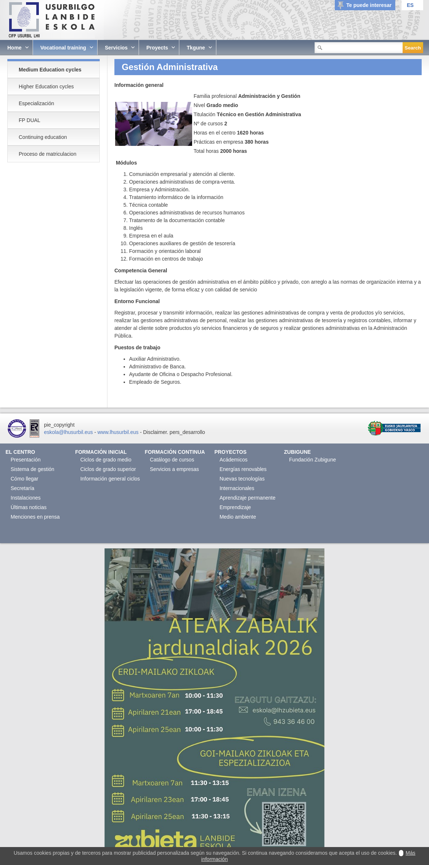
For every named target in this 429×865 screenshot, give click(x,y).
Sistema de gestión (32, 469)
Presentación (26, 460)
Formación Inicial (101, 452)
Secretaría (22, 488)
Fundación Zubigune (312, 460)
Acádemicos (233, 460)
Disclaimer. (155, 432)
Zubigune (297, 452)
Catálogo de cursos (172, 460)
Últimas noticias (29, 507)
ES (410, 5)
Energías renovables (243, 469)
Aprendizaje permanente (248, 498)
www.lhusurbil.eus (118, 432)
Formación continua (175, 452)
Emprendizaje (235, 507)
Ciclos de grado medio (105, 460)
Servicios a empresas (174, 469)
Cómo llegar (24, 479)
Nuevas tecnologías (242, 479)
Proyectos (230, 452)
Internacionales (237, 488)
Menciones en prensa (35, 517)
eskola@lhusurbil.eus (68, 432)
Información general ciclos (110, 479)
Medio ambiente (238, 517)
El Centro (20, 452)
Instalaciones (26, 498)
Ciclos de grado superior (108, 469)
